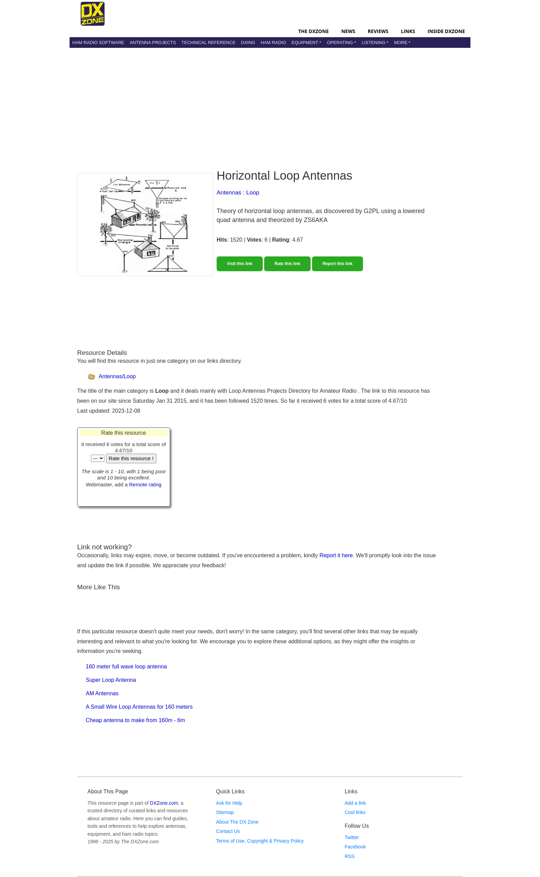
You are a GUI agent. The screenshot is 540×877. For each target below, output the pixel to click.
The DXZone (313, 31)
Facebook (355, 846)
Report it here (336, 555)
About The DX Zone (237, 822)
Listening (373, 42)
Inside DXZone (446, 31)
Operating (340, 42)
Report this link (337, 263)
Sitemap (224, 812)
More (400, 42)
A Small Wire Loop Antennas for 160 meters (139, 707)
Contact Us (228, 831)
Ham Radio (273, 42)
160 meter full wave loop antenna (126, 666)
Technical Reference (208, 42)
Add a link (355, 803)
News (348, 31)
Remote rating (145, 484)
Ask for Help (229, 803)
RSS (350, 856)
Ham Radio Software (98, 42)
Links (408, 31)
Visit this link (239, 263)
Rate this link (287, 263)
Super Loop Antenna (111, 680)
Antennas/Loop (117, 377)
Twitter (352, 837)
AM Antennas (102, 693)
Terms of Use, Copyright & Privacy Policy (259, 841)
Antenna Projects (152, 42)
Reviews (378, 31)
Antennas (229, 192)
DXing (248, 42)
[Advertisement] (270, 103)
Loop (252, 192)
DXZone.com (164, 803)
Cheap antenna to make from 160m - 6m (135, 720)
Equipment (305, 42)
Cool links (355, 812)
